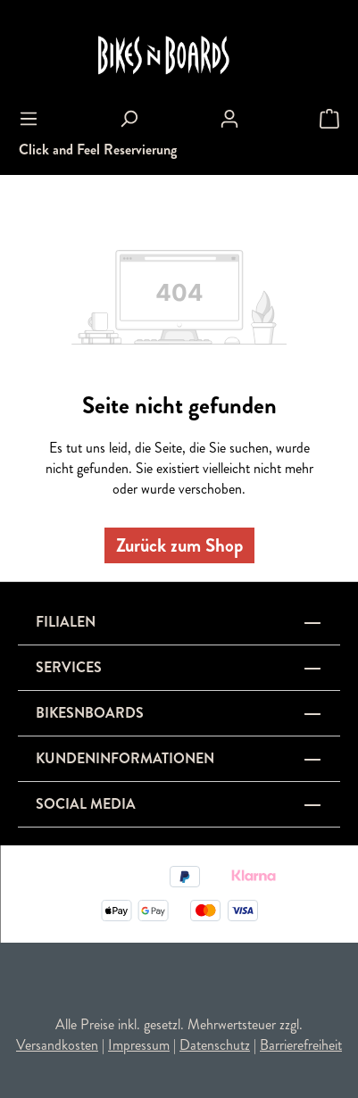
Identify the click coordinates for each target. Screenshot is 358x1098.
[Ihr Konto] (229, 118)
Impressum (139, 1045)
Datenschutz (214, 1045)
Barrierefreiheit (301, 1045)
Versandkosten (57, 1045)
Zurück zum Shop (179, 545)
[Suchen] (128, 118)
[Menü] (28, 118)
